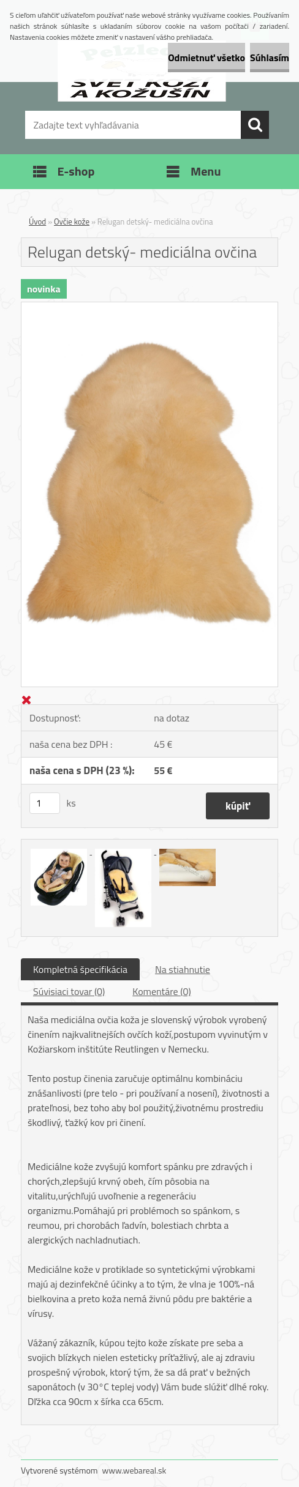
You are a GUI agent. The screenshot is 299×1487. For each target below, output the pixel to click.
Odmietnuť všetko (206, 57)
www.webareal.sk (134, 1470)
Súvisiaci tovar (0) (69, 991)
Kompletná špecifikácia (80, 969)
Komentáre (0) (161, 991)
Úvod (37, 221)
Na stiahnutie (182, 969)
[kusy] (44, 803)
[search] (255, 125)
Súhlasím (269, 57)
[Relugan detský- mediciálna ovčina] (149, 307)
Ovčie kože (71, 221)
